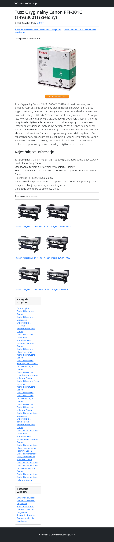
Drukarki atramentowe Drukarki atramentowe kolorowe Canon (27, 477)
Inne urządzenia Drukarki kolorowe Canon (25, 311)
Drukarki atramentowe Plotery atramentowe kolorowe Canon (27, 448)
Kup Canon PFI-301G (57, 96)
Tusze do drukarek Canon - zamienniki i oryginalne (38, 29)
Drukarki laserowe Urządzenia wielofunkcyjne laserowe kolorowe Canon (25, 340)
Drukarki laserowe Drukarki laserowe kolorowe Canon (25, 407)
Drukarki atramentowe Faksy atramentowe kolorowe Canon (27, 456)
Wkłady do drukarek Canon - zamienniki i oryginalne (26, 500)
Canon (40, 22)
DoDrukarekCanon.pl (25, 3)
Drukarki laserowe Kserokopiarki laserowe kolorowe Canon (27, 375)
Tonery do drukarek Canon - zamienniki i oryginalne (26, 518)
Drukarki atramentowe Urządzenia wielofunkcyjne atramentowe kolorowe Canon (27, 436)
